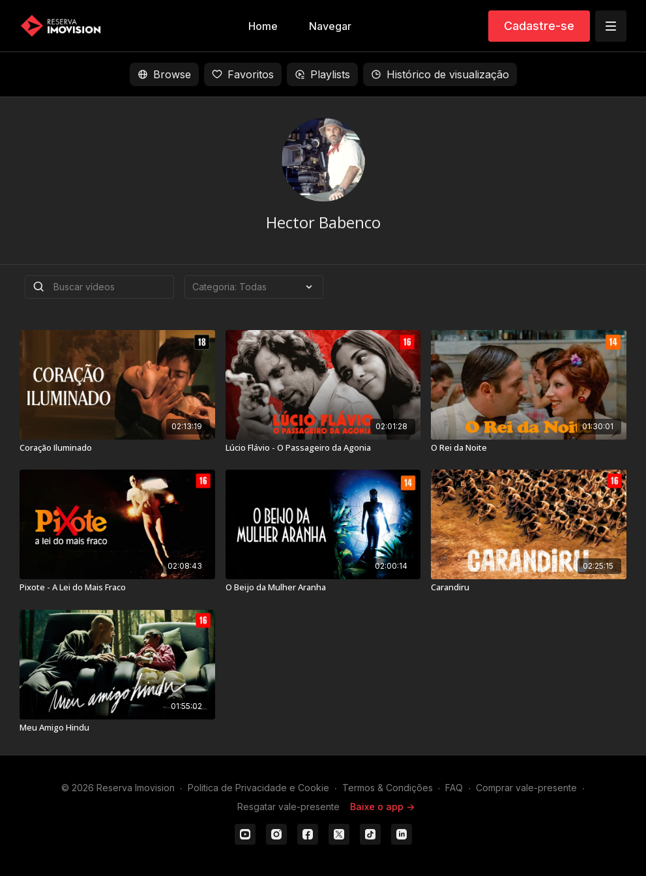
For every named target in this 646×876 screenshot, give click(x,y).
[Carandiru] (528, 587)
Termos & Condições (387, 787)
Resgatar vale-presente (288, 806)
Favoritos (243, 74)
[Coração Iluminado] (117, 448)
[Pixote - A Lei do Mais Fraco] (117, 587)
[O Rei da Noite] (528, 448)
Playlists (322, 74)
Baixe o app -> (382, 806)
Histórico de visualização (440, 74)
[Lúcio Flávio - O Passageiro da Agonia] (323, 448)
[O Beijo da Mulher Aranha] (323, 587)
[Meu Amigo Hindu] (117, 727)
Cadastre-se (539, 26)
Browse (164, 74)
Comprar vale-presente (526, 787)
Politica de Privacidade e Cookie (258, 787)
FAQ (454, 787)
